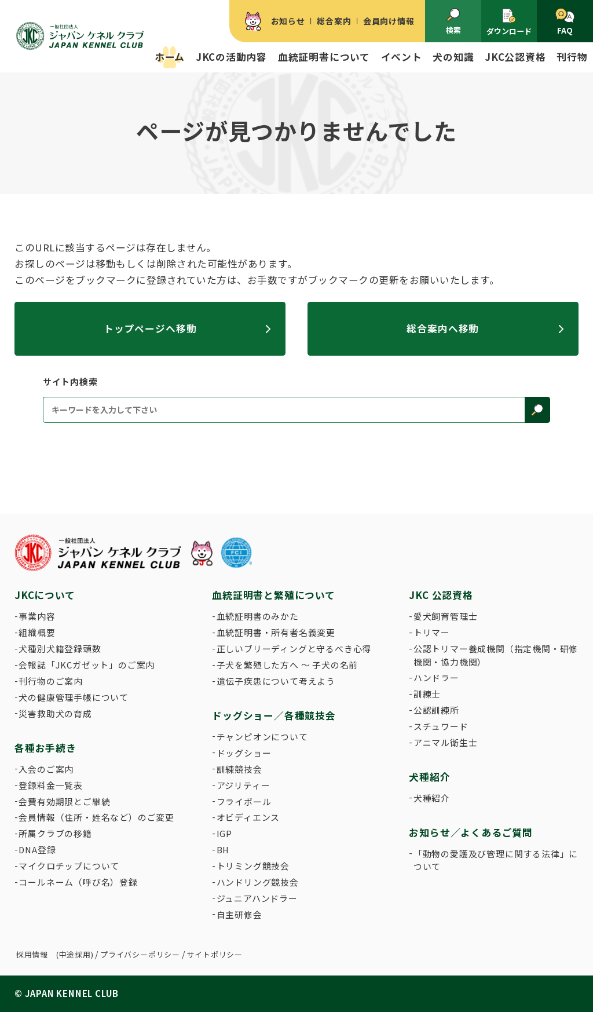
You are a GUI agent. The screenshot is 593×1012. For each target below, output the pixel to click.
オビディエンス (248, 817)
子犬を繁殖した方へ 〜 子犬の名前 (287, 665)
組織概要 (37, 632)
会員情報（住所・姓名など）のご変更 (96, 817)
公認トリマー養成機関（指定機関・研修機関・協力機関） (495, 654)
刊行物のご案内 (51, 681)
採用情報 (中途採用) (55, 954)
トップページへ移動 (150, 328)
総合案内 (334, 21)
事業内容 (37, 616)
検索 (453, 21)
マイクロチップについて (69, 866)
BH (223, 849)
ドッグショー (244, 753)
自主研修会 (239, 914)
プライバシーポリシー (140, 954)
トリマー (431, 632)
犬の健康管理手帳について (74, 697)
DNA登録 (37, 849)
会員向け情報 (389, 21)
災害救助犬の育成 (55, 713)
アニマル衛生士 (445, 742)
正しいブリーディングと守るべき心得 (294, 648)
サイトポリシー (214, 954)
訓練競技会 (239, 769)
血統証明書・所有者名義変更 (276, 632)
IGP (224, 833)
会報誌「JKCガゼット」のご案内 (87, 665)
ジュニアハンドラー (257, 898)
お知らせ (288, 21)
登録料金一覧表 (51, 785)
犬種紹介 (431, 798)
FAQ (564, 22)
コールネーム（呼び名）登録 (78, 882)
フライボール (244, 801)
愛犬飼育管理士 (445, 616)
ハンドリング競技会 (258, 882)
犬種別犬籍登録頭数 (60, 648)
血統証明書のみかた (258, 616)
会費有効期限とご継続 (64, 801)
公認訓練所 (436, 710)
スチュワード (440, 726)
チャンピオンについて (262, 736)
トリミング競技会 (253, 866)
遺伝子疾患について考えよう (276, 681)
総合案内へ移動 (443, 328)
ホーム (170, 57)
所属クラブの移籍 (55, 833)
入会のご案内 (46, 769)
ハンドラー (436, 677)
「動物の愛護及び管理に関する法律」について (495, 859)
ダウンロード (509, 22)
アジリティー (243, 785)
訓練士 (427, 694)
